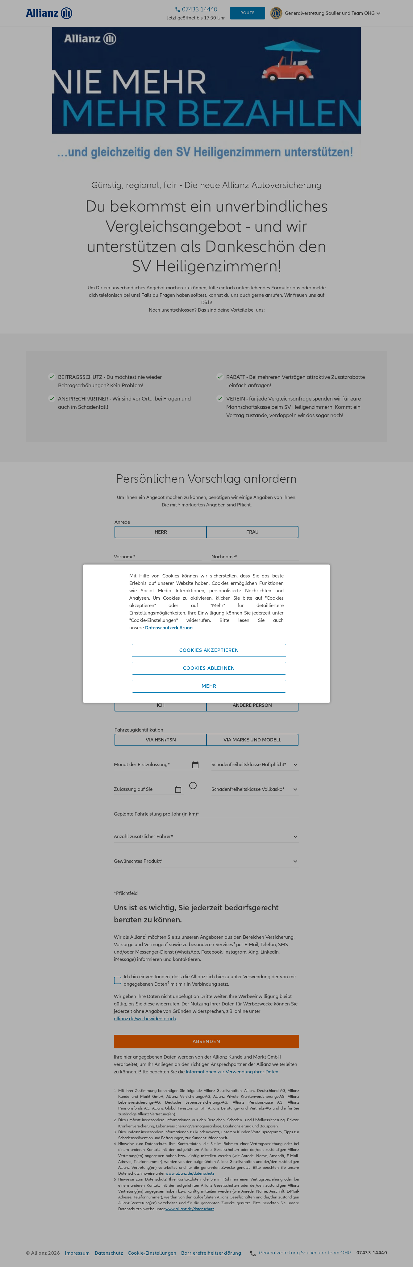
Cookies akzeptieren (209, 650)
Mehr (209, 686)
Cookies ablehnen (209, 668)
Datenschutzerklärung (169, 628)
